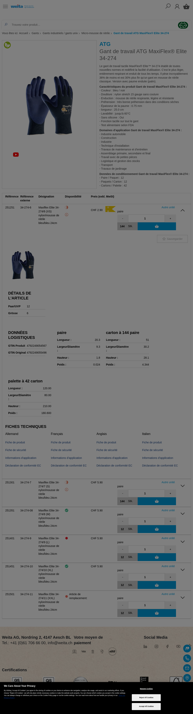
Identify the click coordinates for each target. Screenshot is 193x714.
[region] (96, 698)
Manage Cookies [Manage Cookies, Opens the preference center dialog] (146, 689)
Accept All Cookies (146, 706)
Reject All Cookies (146, 698)
